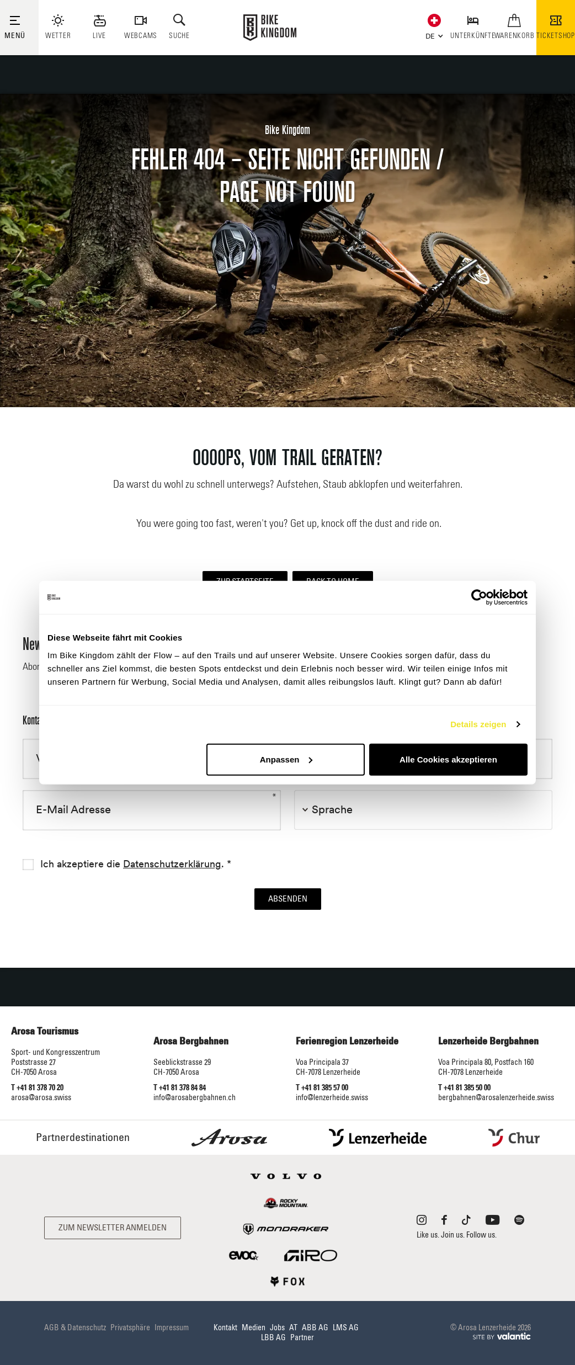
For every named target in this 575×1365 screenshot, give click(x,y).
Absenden (287, 899)
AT (293, 1328)
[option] (287, 250)
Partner (302, 1338)
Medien (253, 1328)
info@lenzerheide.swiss (332, 1098)
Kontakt (225, 1328)
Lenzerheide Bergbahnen (488, 1042)
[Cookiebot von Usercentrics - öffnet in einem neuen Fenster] (479, 597)
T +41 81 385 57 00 (322, 1088)
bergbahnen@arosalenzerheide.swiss (496, 1098)
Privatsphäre (130, 1328)
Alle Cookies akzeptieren (448, 759)
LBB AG (273, 1338)
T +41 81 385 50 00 (464, 1088)
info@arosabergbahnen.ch (194, 1098)
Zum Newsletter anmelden (112, 1228)
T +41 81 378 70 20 (37, 1088)
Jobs (277, 1328)
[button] (432, 34)
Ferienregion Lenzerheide (347, 1042)
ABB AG (315, 1328)
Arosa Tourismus (44, 1032)
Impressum (172, 1328)
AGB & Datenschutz (75, 1328)
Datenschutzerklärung (172, 864)
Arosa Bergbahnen (190, 1042)
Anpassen (286, 759)
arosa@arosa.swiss (41, 1098)
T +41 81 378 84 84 (179, 1088)
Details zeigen (478, 724)
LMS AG (346, 1328)
